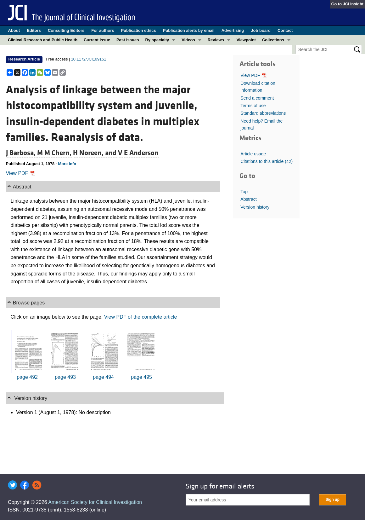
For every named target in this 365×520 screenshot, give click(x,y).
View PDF (20, 173)
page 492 (27, 377)
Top (244, 191)
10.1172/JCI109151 (88, 59)
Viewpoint (246, 40)
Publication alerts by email (189, 30)
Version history (254, 207)
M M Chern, (55, 152)
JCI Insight (353, 4)
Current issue (97, 40)
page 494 (103, 377)
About (14, 30)
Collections (273, 40)
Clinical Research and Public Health (42, 40)
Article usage (253, 153)
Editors (34, 30)
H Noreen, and (95, 152)
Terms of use (253, 105)
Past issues (127, 40)
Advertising (233, 30)
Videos (188, 40)
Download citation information (257, 87)
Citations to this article (266, 161)
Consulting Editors (66, 30)
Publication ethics (138, 30)
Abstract (248, 199)
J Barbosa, (21, 152)
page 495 (141, 377)
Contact (285, 30)
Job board (261, 30)
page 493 (65, 377)
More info (67, 163)
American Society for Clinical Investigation (95, 502)
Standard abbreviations (263, 113)
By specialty (157, 40)
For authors (102, 30)
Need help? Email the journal (261, 124)
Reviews (216, 40)
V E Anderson (138, 152)
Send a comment (257, 98)
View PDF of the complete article (140, 317)
